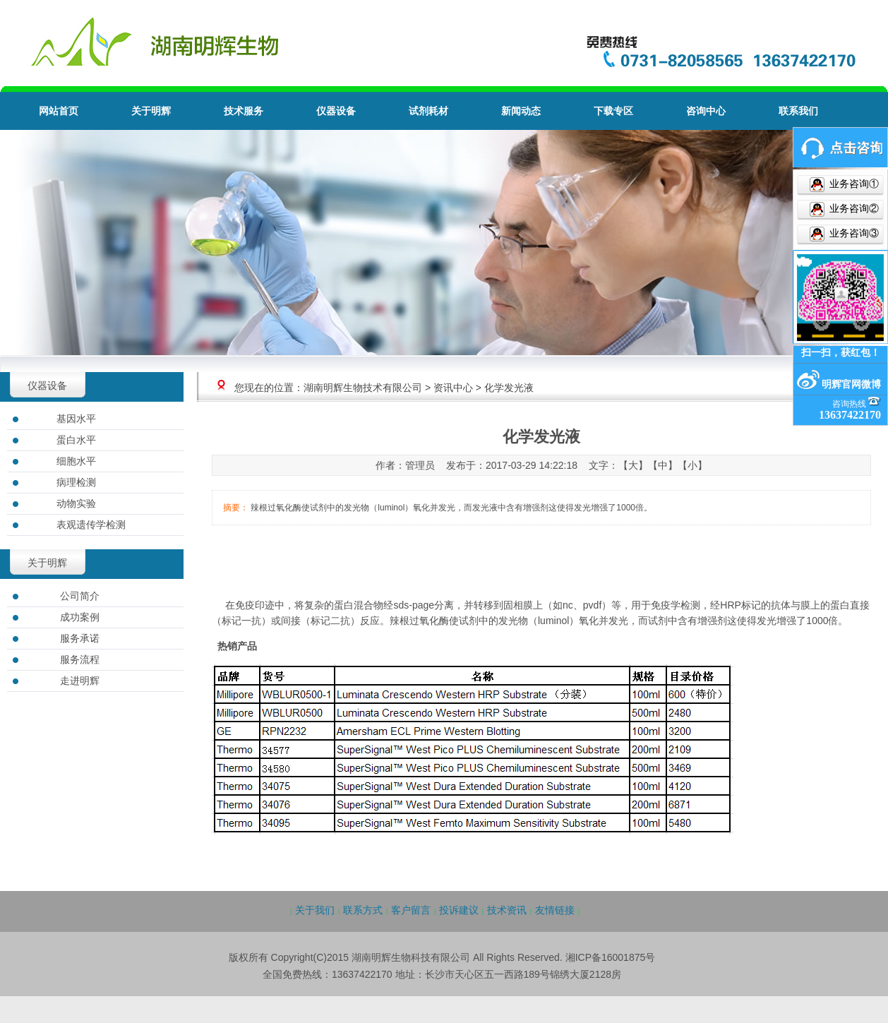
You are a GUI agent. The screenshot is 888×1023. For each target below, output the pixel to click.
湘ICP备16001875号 (610, 957)
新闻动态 (521, 110)
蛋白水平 (76, 439)
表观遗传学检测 (91, 524)
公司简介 (80, 596)
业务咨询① (853, 184)
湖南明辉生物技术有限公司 (363, 387)
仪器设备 (336, 110)
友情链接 (555, 910)
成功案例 (80, 617)
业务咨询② (853, 208)
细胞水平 (76, 461)
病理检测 (76, 482)
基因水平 (76, 418)
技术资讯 (507, 910)
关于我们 (315, 910)
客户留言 (411, 910)
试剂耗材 (428, 110)
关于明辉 (151, 110)
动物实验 (76, 503)
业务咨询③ (853, 233)
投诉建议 (459, 910)
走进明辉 (80, 680)
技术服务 (243, 110)
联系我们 (798, 110)
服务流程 (80, 659)
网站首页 (58, 110)
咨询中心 (706, 110)
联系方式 (363, 910)
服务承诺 (80, 638)
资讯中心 (453, 387)
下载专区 (613, 110)
